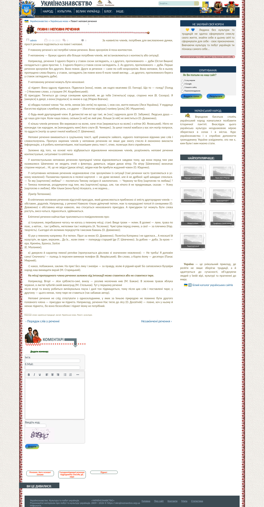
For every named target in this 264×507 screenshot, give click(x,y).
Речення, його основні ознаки (40, 473)
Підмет (103, 472)
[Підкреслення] (40, 374)
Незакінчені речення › (156, 321)
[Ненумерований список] (65, 374)
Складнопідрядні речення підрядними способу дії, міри (72, 474)
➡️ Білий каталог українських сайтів (210, 285)
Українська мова (59, 21)
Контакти (172, 501)
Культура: (64, 11)
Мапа (184, 501)
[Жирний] (29, 374)
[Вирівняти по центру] (52, 374)
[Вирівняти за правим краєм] (58, 374)
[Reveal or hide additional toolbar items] (77, 374)
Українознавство (39, 21)
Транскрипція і (222, 200)
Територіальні (193, 246)
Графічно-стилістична (222, 223)
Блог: (108, 11)
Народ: (48, 11)
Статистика (197, 501)
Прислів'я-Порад (222, 178)
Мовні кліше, (193, 223)
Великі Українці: (88, 11)
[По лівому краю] (47, 374)
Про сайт (159, 501)
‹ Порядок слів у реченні (42, 321)
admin (33, 40)
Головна (146, 501)
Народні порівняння (193, 178)
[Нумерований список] (70, 374)
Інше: (120, 11)
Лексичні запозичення (193, 200)
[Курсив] (34, 374)
